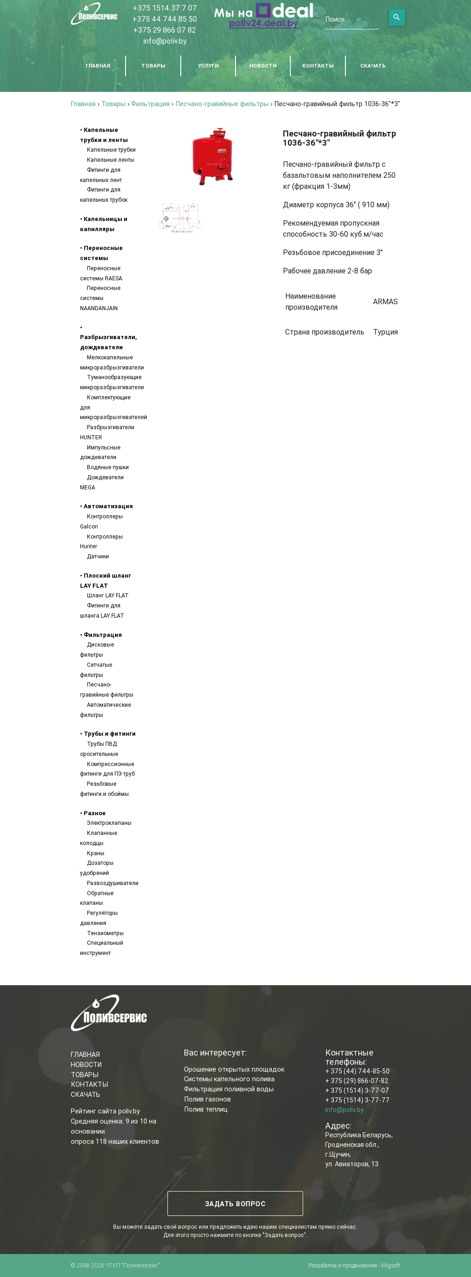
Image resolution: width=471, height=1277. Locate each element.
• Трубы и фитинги (108, 734)
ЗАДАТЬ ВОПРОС (235, 1203)
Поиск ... (337, 19)
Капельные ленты (110, 159)
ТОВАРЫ (153, 65)
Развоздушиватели (112, 883)
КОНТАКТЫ (317, 65)
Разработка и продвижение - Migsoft (354, 1265)
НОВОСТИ (262, 65)
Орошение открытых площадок (234, 1069)
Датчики (98, 556)
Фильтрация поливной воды (229, 1088)
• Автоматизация (106, 506)
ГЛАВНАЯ (98, 65)
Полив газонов (207, 1099)
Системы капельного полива (229, 1078)
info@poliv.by (165, 40)
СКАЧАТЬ (373, 65)
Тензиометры (105, 933)
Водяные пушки (108, 467)
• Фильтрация (101, 635)
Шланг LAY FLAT (108, 595)
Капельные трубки (111, 149)
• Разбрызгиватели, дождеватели (108, 338)
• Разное (93, 813)
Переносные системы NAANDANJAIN (100, 298)
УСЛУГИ (208, 65)
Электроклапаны (109, 822)
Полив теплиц (206, 1109)
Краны (95, 853)
